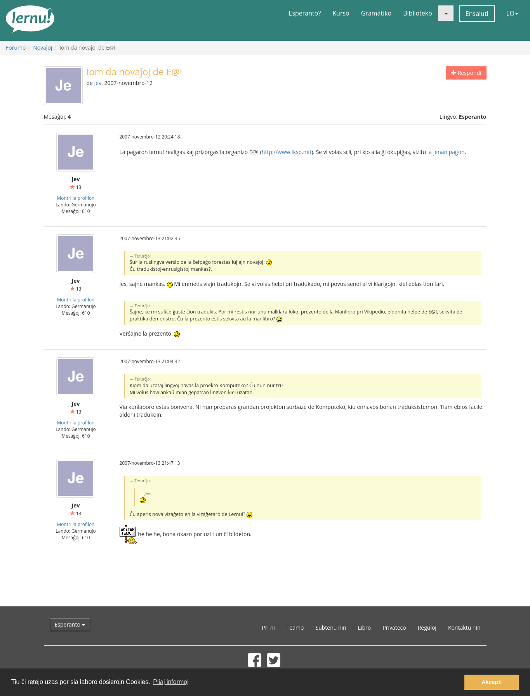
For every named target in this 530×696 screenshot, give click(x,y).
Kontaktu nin (464, 627)
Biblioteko (417, 13)
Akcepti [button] (491, 682)
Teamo (295, 627)
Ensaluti (477, 13)
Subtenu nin (330, 627)
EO (512, 13)
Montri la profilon (76, 198)
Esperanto (70, 624)
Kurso (340, 13)
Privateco (394, 627)
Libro (364, 627)
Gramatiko (376, 13)
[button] (446, 13)
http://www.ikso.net (286, 152)
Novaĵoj (42, 47)
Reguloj (427, 627)
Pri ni (268, 627)
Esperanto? (305, 13)
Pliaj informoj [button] (171, 682)
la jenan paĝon (446, 152)
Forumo (16, 47)
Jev (98, 83)
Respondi (466, 72)
